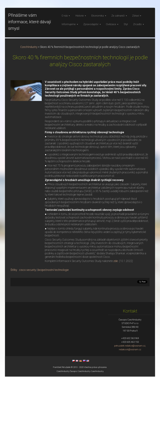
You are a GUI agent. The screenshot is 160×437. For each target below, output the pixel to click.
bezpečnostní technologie (53, 330)
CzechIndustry (28, 107)
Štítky (13, 330)
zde (115, 321)
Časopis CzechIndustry (80, 432)
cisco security (27, 330)
